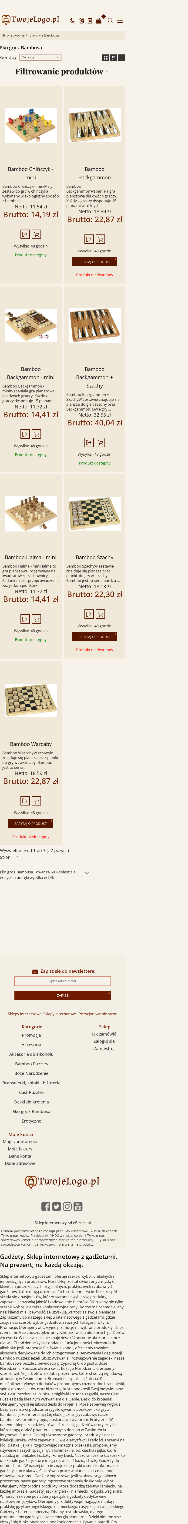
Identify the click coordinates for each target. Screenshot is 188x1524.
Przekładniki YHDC (19, 1173)
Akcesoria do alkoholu (35, 992)
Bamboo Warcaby (46, 687)
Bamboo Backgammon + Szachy (138, 338)
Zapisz (94, 933)
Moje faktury (33, 1086)
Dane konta (33, 1093)
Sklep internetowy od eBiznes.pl (94, 1160)
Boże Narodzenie (35, 1011)
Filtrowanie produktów (88, 58)
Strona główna (15, 23)
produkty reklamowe (76, 1168)
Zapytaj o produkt (138, 231)
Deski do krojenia (35, 1039)
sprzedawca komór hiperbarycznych (108, 1173)
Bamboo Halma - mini (46, 505)
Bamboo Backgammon (138, 156)
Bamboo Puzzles (35, 1001)
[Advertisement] (94, 858)
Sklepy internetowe (56, 951)
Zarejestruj (153, 986)
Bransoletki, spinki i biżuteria (35, 1020)
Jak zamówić (154, 971)
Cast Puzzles (35, 1030)
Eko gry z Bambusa (35, 1049)
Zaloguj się (153, 979)
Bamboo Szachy (138, 505)
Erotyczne (35, 1058)
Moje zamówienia (33, 1079)
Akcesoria (35, 982)
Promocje (35, 973)
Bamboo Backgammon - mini (46, 338)
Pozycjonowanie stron (129, 951)
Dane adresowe (33, 1100)
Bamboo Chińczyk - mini (46, 156)
